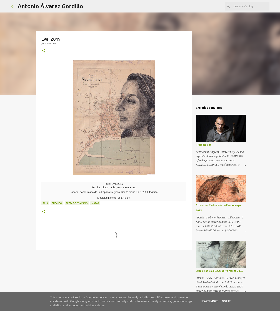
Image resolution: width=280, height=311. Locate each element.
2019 (45, 203)
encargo (57, 203)
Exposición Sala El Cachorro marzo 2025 (219, 270)
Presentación (203, 144)
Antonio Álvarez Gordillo (50, 6)
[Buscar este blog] (250, 6)
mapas (95, 203)
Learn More (209, 301)
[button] (43, 51)
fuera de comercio (77, 203)
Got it (226, 301)
